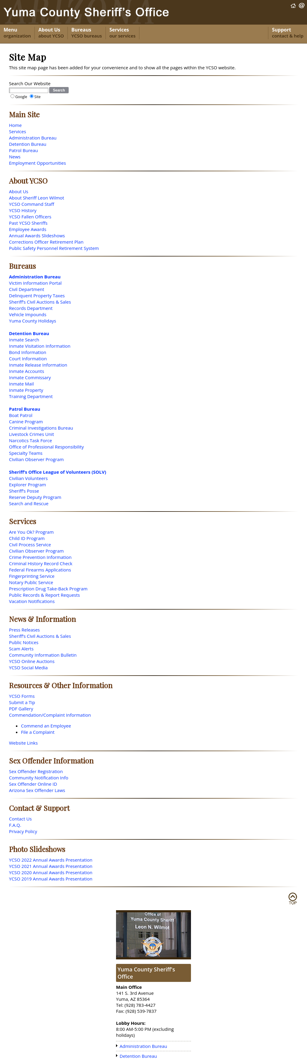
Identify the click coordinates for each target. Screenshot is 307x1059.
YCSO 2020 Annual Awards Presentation (50, 872)
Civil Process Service (30, 545)
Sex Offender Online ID (33, 784)
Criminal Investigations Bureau (41, 428)
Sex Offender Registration (36, 771)
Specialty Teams (26, 453)
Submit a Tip (22, 702)
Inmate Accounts (26, 371)
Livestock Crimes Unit (31, 434)
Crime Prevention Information (40, 557)
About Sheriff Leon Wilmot (36, 198)
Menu (17, 33)
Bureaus (86, 33)
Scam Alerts (21, 649)
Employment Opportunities (37, 163)
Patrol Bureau (23, 150)
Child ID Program (27, 538)
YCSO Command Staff (31, 204)
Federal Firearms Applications (40, 570)
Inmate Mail (21, 384)
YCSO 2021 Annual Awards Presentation (50, 866)
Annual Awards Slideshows (37, 235)
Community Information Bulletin (42, 655)
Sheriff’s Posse (24, 491)
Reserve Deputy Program (35, 497)
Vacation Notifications (32, 601)
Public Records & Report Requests (44, 595)
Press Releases (24, 630)
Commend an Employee (46, 726)
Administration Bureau (33, 138)
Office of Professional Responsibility (46, 447)
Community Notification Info (38, 778)
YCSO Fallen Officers (30, 217)
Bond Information (27, 352)
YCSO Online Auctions (32, 661)
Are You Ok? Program (31, 532)
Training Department (31, 396)
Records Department (30, 308)
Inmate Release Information (38, 365)
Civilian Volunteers (28, 478)
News (15, 157)
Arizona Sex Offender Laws (37, 790)
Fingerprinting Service (32, 576)
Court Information (28, 359)
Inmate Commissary (30, 377)
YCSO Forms (22, 696)
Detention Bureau (27, 144)
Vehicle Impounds (27, 314)
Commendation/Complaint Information (50, 715)
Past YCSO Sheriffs (28, 223)
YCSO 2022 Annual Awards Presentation (50, 860)
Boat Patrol (20, 415)
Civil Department (26, 289)
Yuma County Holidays (32, 321)
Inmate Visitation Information (39, 346)
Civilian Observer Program (36, 459)
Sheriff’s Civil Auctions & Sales (40, 302)
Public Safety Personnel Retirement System (54, 248)
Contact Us (20, 819)
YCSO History (23, 210)
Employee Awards (27, 229)
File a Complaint (38, 732)
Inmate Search (24, 340)
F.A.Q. (15, 825)
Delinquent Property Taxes (37, 295)
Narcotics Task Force (30, 440)
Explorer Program (27, 485)
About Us (51, 33)
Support (287, 33)
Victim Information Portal (35, 283)
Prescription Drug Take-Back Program (48, 589)
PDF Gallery (21, 709)
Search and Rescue (29, 503)
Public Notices (23, 642)
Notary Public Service (31, 582)
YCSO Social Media (28, 667)
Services (122, 33)
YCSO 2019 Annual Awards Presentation (50, 879)
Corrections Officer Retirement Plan (46, 242)
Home (15, 125)
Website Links (23, 743)
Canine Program (26, 421)
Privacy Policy (23, 831)
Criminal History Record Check (40, 563)
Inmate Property (26, 390)
